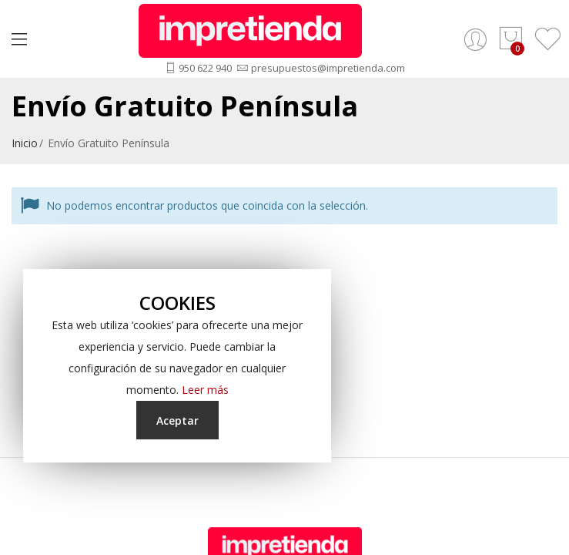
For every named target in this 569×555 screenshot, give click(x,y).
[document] (177, 365)
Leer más (205, 389)
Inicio (25, 143)
